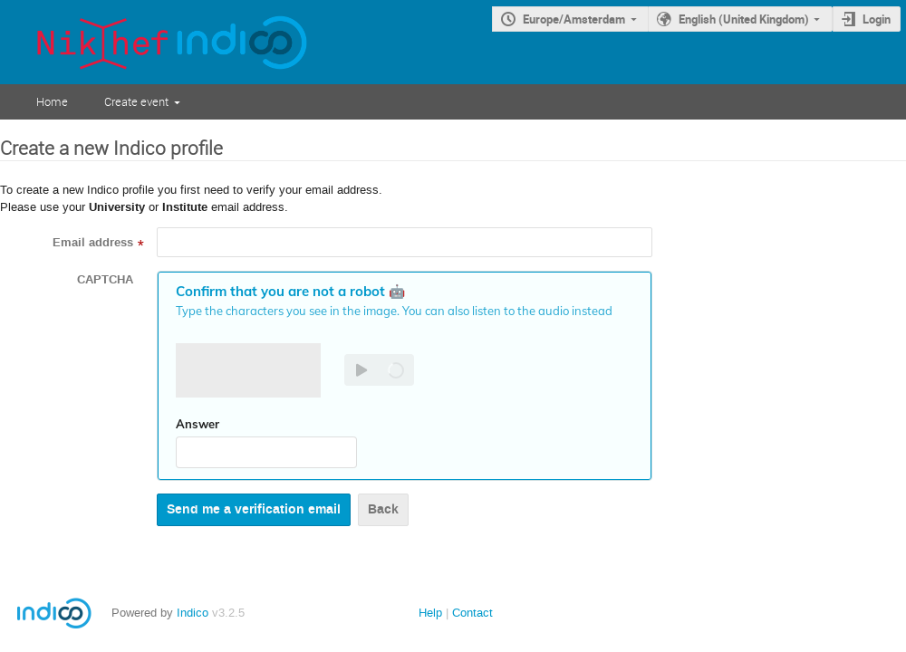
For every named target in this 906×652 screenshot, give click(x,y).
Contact (472, 612)
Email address (93, 243)
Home (52, 101)
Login (877, 19)
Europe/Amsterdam (574, 19)
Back (383, 509)
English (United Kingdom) (744, 19)
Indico (192, 612)
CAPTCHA (105, 280)
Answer (197, 424)
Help (430, 612)
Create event (136, 101)
